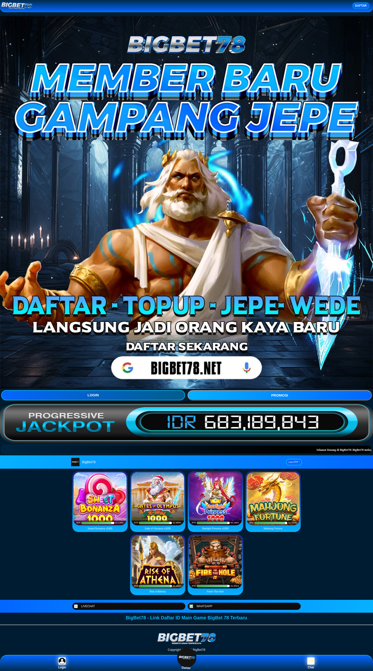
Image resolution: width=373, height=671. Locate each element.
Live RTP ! (294, 462)
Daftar (186, 663)
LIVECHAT (84, 606)
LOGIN (93, 395)
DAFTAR (361, 5)
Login (62, 663)
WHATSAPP (200, 606)
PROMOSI (279, 395)
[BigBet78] (186, 644)
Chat (310, 663)
